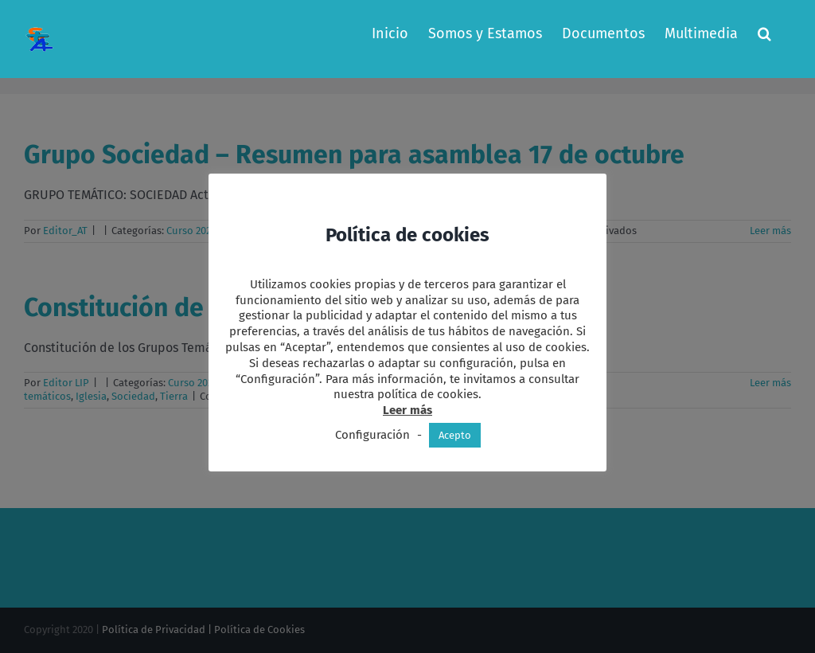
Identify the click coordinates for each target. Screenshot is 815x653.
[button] (764, 33)
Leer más (407, 410)
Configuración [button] (372, 435)
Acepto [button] (455, 435)
